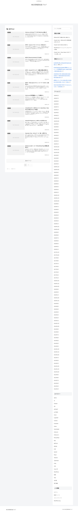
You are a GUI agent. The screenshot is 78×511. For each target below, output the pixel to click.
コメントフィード (58, 497)
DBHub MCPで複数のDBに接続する (62, 37)
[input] (63, 28)
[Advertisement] (39, 15)
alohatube (60, 86)
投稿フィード (57, 495)
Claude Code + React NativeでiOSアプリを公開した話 (62, 53)
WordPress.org (57, 500)
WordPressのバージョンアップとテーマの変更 (62, 48)
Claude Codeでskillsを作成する (61, 44)
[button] (71, 28)
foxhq (67, 82)
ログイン (56, 492)
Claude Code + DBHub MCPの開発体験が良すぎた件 (62, 41)
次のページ (28, 160)
